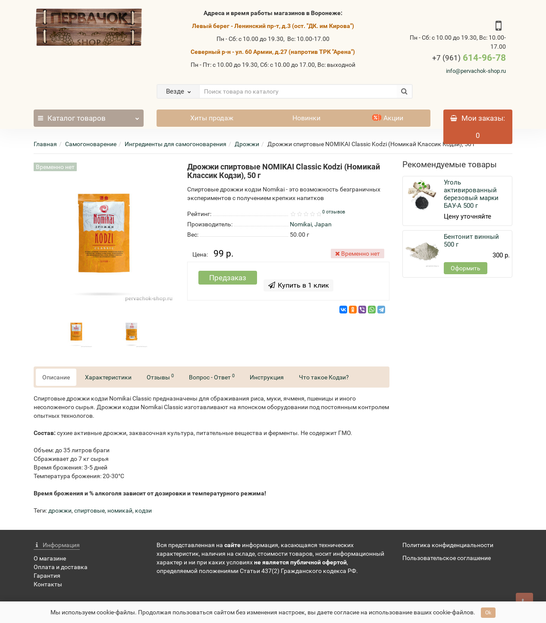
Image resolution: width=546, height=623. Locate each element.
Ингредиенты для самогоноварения (175, 144)
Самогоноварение (90, 144)
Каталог (88, 116)
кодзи (143, 510)
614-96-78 (469, 58)
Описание (56, 377)
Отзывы (160, 377)
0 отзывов (333, 212)
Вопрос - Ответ (212, 377)
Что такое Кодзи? (324, 377)
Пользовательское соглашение (446, 557)
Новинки (306, 118)
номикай (119, 510)
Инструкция (267, 377)
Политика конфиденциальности (447, 545)
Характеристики (108, 377)
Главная (45, 144)
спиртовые (89, 510)
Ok (488, 613)
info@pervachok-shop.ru (476, 71)
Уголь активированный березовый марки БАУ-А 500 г (471, 194)
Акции (387, 118)
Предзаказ (227, 277)
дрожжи (60, 510)
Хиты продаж (211, 118)
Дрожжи (247, 144)
